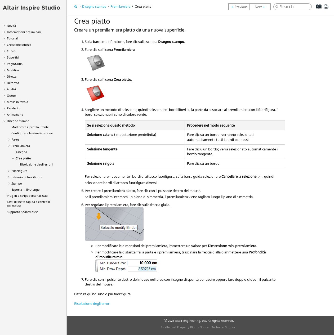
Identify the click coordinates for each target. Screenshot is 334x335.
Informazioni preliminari (24, 32)
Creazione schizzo (19, 45)
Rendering (14, 108)
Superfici (13, 57)
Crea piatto (23, 158)
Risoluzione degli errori (36, 164)
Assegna (21, 152)
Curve (11, 51)
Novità (11, 26)
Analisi (11, 89)
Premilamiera (20, 146)
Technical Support (224, 327)
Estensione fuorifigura (26, 177)
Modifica (13, 70)
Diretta (11, 76)
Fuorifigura (19, 171)
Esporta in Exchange (25, 189)
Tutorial (12, 38)
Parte (15, 139)
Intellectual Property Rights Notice (184, 327)
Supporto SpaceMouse (22, 212)
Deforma (13, 83)
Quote (11, 95)
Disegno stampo (18, 121)
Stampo (16, 183)
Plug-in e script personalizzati (27, 196)
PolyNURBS (15, 64)
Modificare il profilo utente (30, 127)
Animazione (15, 115)
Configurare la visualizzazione (32, 133)
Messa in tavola (17, 102)
